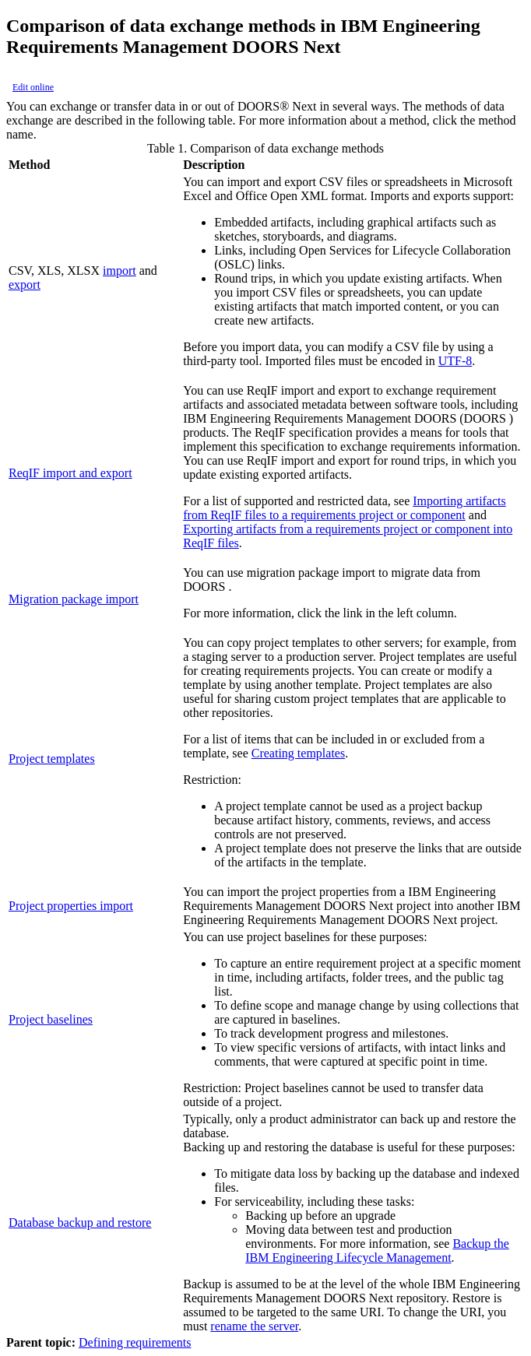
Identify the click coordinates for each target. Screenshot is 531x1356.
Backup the (377, 1250)
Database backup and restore (80, 1222)
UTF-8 (455, 360)
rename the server (254, 1326)
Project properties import (71, 905)
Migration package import (74, 599)
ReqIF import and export (70, 473)
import (119, 270)
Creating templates (298, 753)
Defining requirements (135, 1342)
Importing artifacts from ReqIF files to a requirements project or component (344, 508)
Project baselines (51, 1019)
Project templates (52, 758)
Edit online (33, 87)
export (24, 284)
